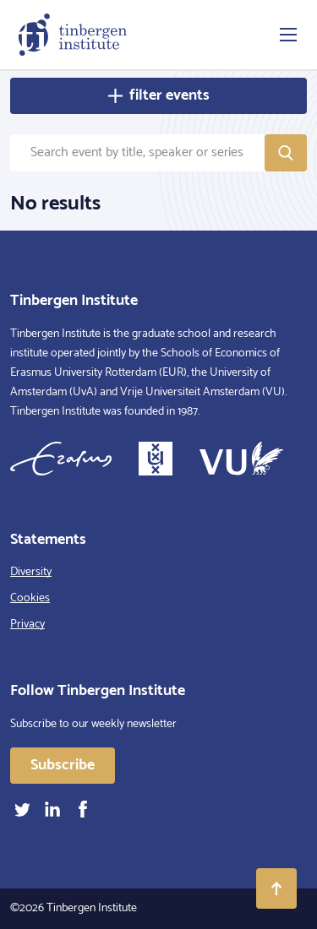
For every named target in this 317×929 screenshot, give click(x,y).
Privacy (27, 624)
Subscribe (62, 765)
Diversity (31, 572)
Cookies (30, 598)
